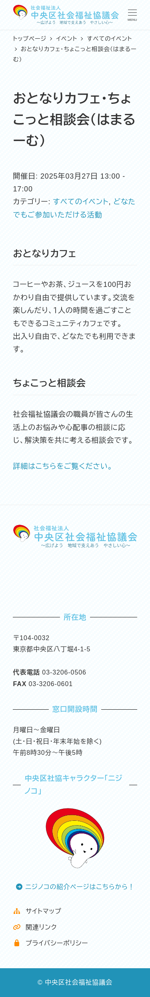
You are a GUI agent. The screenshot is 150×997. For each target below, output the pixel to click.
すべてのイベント (80, 202)
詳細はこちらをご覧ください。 (62, 466)
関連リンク (35, 927)
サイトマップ (37, 911)
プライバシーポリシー (50, 943)
